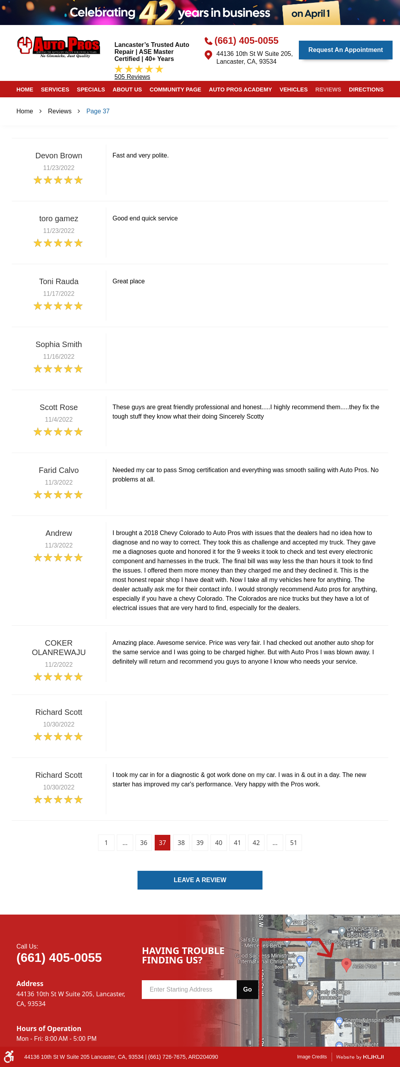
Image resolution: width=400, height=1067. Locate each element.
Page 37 (98, 111)
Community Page (175, 89)
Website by (360, 1057)
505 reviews (132, 76)
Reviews (328, 89)
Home (24, 89)
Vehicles (294, 89)
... (125, 842)
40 (218, 842)
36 (143, 842)
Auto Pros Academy (240, 89)
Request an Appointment (346, 50)
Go (247, 989)
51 (293, 842)
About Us (127, 89)
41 (237, 842)
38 (181, 842)
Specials (91, 89)
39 (200, 842)
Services (55, 89)
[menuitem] (24, 89)
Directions (366, 89)
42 (256, 842)
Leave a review (200, 880)
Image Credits (312, 1057)
